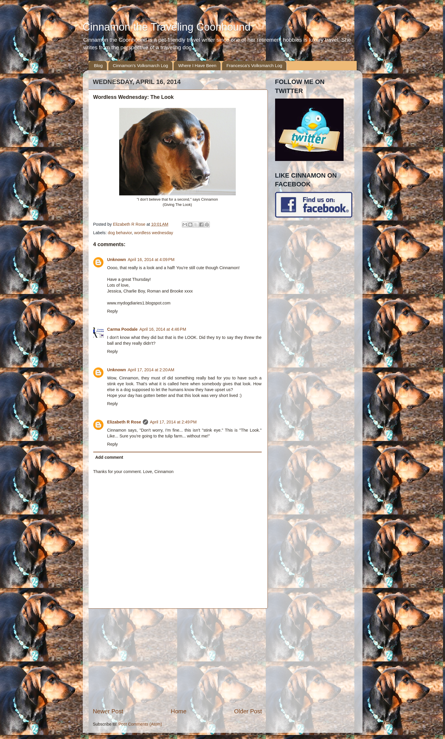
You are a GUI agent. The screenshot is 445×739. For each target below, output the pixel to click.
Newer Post (108, 711)
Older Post (248, 711)
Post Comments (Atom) (140, 724)
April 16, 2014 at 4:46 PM (162, 329)
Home (179, 711)
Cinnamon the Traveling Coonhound (167, 27)
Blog (98, 65)
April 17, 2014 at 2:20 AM (151, 369)
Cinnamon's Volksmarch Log (140, 65)
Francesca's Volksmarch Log (254, 65)
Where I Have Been (197, 65)
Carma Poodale (122, 329)
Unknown (116, 259)
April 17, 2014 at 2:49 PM (173, 422)
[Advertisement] (177, 658)
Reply (112, 311)
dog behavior (120, 232)
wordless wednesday (153, 232)
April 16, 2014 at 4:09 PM (151, 259)
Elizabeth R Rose (124, 422)
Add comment (109, 457)
